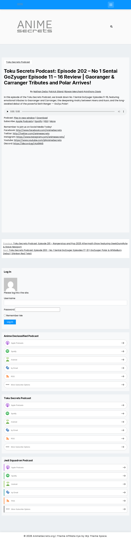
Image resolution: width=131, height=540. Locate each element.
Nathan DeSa (40, 91)
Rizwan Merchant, (74, 91)
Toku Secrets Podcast (18, 62)
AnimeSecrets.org (44, 536)
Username (9, 298)
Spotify (38, 121)
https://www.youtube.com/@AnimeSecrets (38, 140)
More (53, 121)
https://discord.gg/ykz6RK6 (28, 143)
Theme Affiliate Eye (69, 536)
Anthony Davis (93, 91)
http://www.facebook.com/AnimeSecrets (39, 130)
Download (42, 117)
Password (9, 309)
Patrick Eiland (56, 91)
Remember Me (13, 315)
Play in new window (24, 117)
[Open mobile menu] (111, 5)
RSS (46, 121)
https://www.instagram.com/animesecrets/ (40, 136)
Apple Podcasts (24, 121)
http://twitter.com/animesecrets (31, 133)
